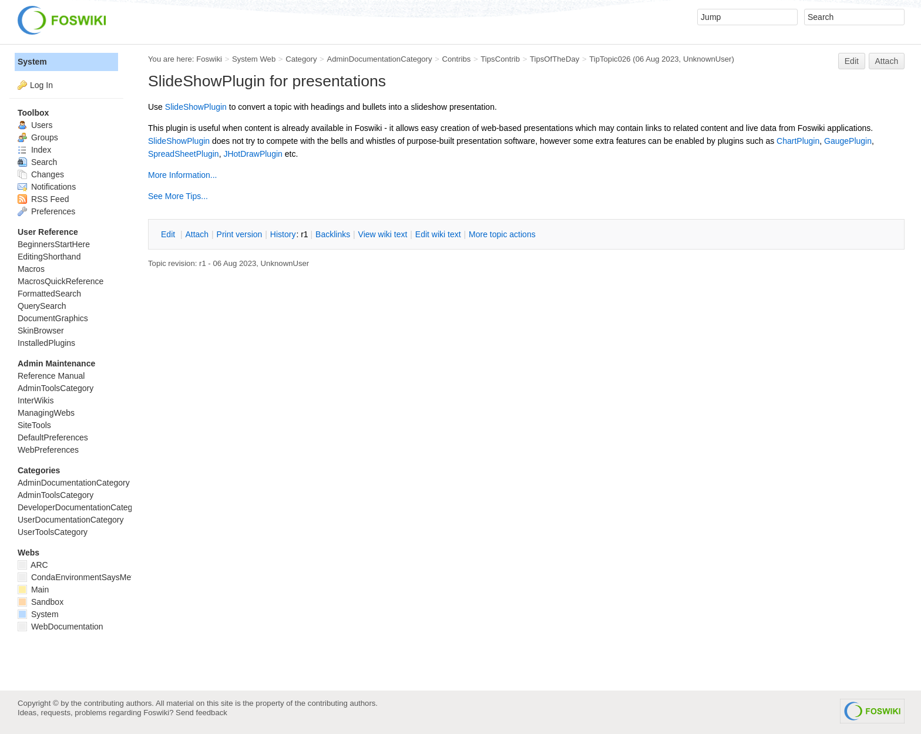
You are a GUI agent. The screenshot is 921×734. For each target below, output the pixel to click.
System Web (253, 59)
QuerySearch (42, 306)
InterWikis (35, 400)
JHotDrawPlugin (252, 154)
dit (169, 234)
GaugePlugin (848, 141)
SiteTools (34, 425)
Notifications (47, 186)
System (32, 61)
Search (37, 162)
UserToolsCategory (53, 532)
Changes (41, 174)
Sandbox (40, 602)
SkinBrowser (41, 330)
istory (283, 234)
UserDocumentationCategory (71, 519)
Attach (887, 61)
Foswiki (209, 59)
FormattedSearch (49, 293)
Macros (31, 269)
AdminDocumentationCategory (379, 59)
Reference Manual (51, 376)
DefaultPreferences (53, 437)
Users (35, 125)
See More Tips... (178, 196)
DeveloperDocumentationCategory (81, 507)
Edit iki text (438, 234)
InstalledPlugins (46, 343)
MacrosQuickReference (60, 281)
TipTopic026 (609, 59)
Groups (38, 137)
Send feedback (201, 712)
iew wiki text (383, 234)
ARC (33, 565)
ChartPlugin (798, 141)
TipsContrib (500, 59)
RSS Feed (43, 199)
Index (34, 149)
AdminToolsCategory (55, 388)
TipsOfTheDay (554, 59)
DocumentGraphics (53, 318)
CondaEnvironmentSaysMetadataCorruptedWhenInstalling (131, 577)
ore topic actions (502, 234)
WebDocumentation (60, 626)
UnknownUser (707, 59)
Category (301, 59)
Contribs (456, 59)
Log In (41, 85)
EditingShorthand (49, 256)
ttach (197, 234)
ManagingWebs (46, 412)
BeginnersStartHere (54, 244)
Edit (852, 61)
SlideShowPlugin (196, 107)
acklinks (332, 234)
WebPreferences (48, 449)
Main (33, 589)
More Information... (182, 175)
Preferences (46, 211)
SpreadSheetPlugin (183, 154)
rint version (240, 234)
